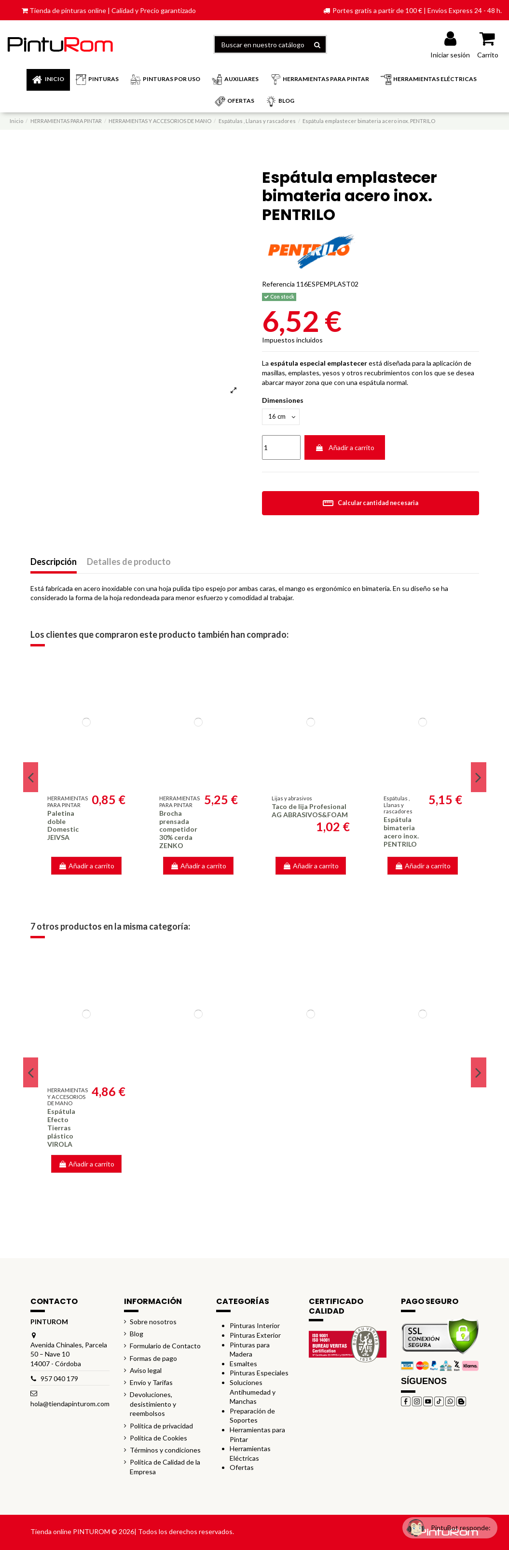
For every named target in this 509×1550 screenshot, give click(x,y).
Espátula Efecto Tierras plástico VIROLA (61, 1129)
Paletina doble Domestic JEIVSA (63, 826)
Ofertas (242, 1469)
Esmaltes (243, 1364)
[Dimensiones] (282, 417)
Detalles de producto (129, 563)
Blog (136, 1335)
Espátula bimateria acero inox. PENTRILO (401, 833)
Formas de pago (153, 1359)
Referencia (278, 284)
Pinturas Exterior (255, 1336)
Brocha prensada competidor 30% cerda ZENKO (178, 830)
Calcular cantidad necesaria (370, 504)
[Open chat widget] (443, 1523)
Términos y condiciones (165, 1451)
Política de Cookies (158, 1439)
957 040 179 (59, 1379)
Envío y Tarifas (151, 1384)
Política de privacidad (161, 1427)
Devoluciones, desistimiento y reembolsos (153, 1405)
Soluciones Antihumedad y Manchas (252, 1393)
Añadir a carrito (344, 449)
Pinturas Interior (255, 1327)
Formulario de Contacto (165, 1347)
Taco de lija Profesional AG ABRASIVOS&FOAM (310, 812)
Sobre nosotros (153, 1323)
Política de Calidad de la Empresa (165, 1468)
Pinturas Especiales (259, 1374)
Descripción (53, 563)
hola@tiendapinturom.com (70, 1404)
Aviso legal (146, 1371)
